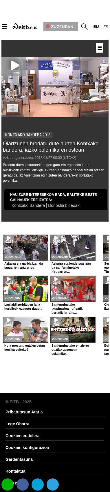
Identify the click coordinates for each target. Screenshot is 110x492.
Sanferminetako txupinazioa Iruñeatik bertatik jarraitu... (67, 308)
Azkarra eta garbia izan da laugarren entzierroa (23, 265)
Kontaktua (15, 471)
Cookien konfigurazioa (27, 447)
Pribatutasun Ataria (24, 412)
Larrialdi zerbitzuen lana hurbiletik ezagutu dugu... (23, 306)
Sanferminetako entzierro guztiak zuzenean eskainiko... (70, 349)
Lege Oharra (17, 424)
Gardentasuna (19, 459)
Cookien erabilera (23, 435)
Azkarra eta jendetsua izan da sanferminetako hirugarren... (71, 267)
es (105, 26)
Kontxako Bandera (28, 205)
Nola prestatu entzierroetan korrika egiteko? (24, 347)
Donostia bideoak (63, 205)
